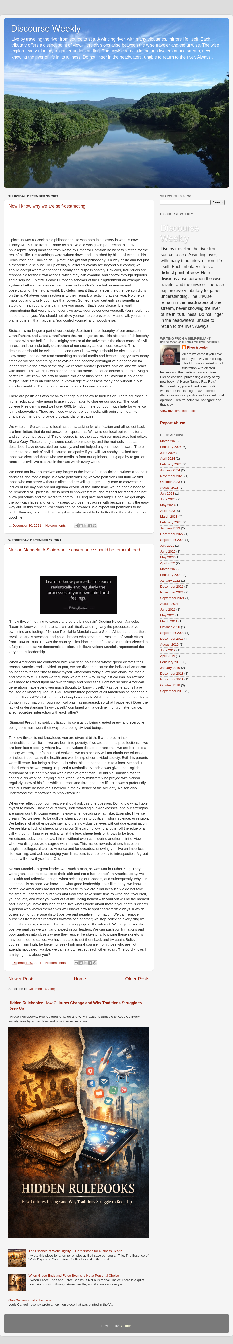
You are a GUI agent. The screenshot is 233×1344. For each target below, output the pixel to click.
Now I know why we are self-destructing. (48, 206)
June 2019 (167, 650)
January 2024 (170, 470)
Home (80, 978)
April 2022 (167, 563)
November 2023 (171, 476)
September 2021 (172, 598)
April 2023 (167, 510)
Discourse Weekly (46, 29)
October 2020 (170, 627)
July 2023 (167, 493)
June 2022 (167, 551)
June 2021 (167, 609)
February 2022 (171, 575)
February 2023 (171, 522)
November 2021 (171, 592)
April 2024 (167, 458)
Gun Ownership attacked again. (31, 1300)
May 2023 (167, 505)
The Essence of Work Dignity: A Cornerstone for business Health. (75, 1251)
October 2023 (170, 482)
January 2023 (170, 528)
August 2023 (169, 487)
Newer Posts (21, 978)
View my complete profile (178, 410)
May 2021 (167, 615)
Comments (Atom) (42, 989)
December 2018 (171, 673)
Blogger (125, 1325)
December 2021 (171, 586)
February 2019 (171, 662)
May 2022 (167, 557)
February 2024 (171, 464)
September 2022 (172, 540)
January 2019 (170, 668)
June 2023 (167, 499)
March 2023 (168, 516)
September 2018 (172, 691)
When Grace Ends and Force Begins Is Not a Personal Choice (73, 1275)
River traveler (197, 347)
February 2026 (171, 447)
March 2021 (168, 621)
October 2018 (170, 685)
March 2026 (168, 441)
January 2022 (170, 580)
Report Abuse (172, 423)
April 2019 (167, 656)
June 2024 (167, 452)
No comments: (56, 525)
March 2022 (168, 569)
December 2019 (171, 638)
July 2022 (167, 545)
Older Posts (137, 978)
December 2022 (171, 534)
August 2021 (169, 603)
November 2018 (171, 679)
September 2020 (172, 633)
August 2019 (169, 644)
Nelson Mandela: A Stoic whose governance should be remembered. (75, 549)
